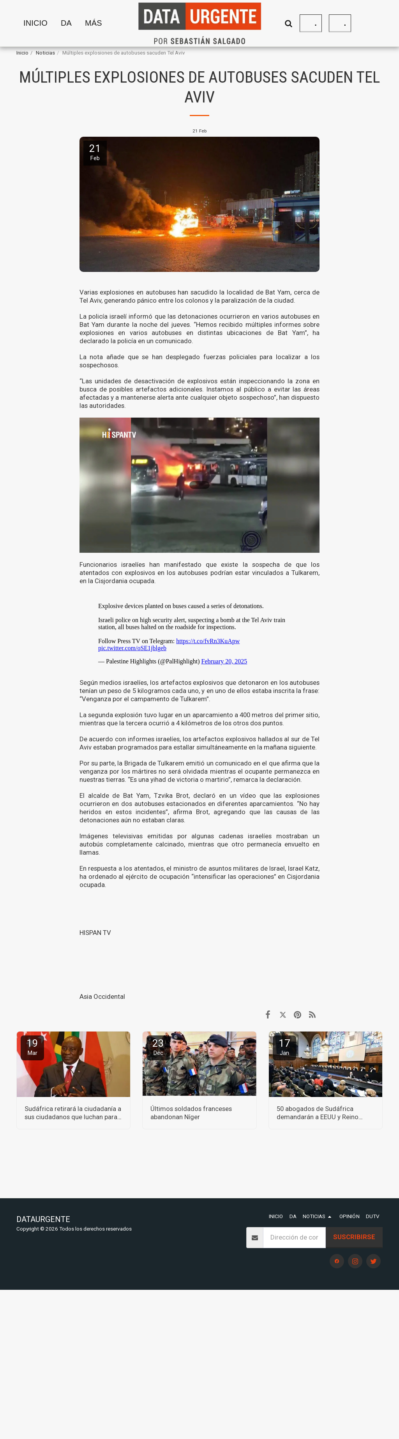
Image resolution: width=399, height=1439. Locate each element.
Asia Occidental (102, 996)
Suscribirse (354, 1237)
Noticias (45, 53)
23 (158, 1046)
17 (284, 1046)
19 (32, 1046)
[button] (289, 23)
